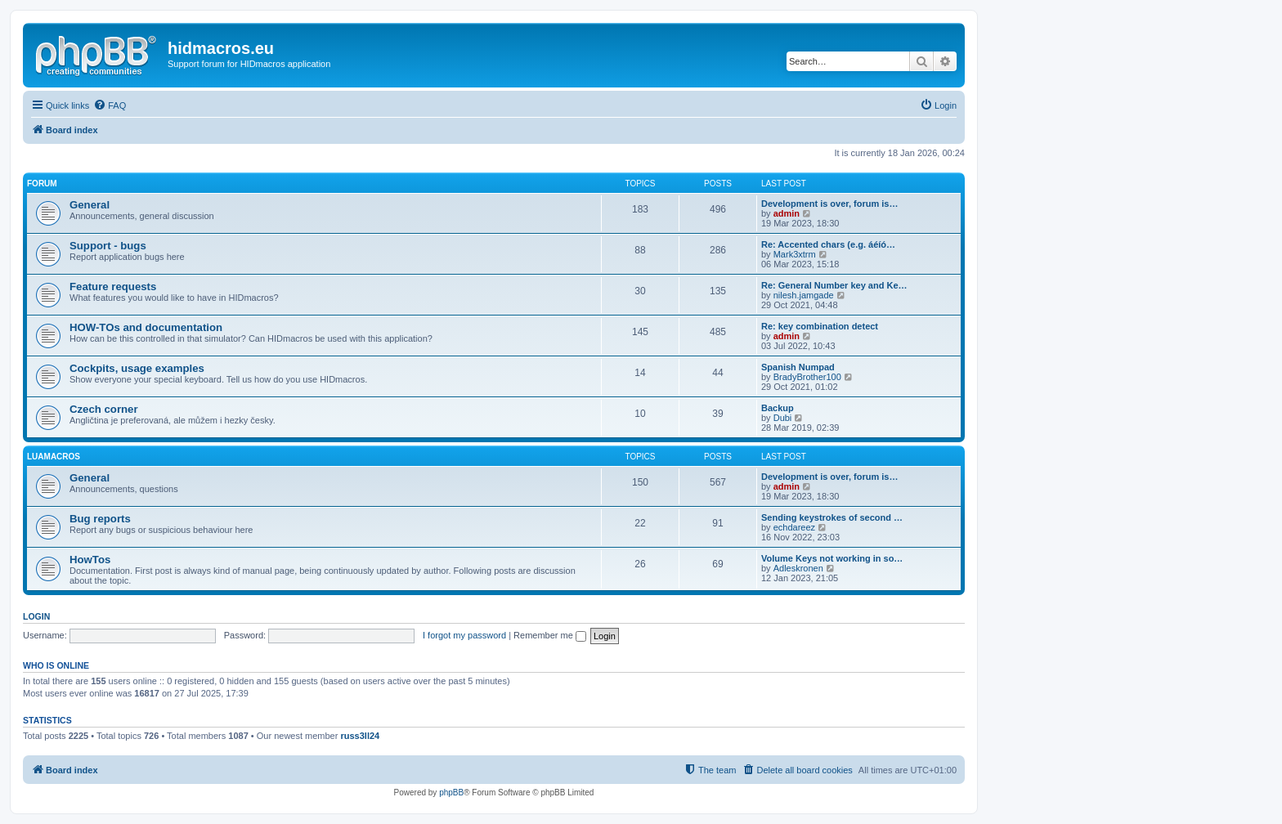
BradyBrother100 (807, 377)
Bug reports (100, 519)
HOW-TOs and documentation (145, 327)
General (89, 205)
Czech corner (103, 409)
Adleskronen (798, 568)
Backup (777, 408)
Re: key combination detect (819, 326)
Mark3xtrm (794, 254)
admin (786, 213)
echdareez (794, 527)
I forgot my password (464, 635)
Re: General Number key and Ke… (834, 285)
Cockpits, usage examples (136, 368)
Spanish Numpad (798, 367)
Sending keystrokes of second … (832, 517)
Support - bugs (107, 246)
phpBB (451, 792)
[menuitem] (109, 105)
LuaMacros (53, 456)
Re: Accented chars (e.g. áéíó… (828, 244)
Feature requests (112, 286)
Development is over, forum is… (830, 203)
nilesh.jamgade (803, 295)
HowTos (89, 559)
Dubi (782, 418)
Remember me (549, 635)
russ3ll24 (359, 736)
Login (36, 616)
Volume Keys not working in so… (832, 558)
